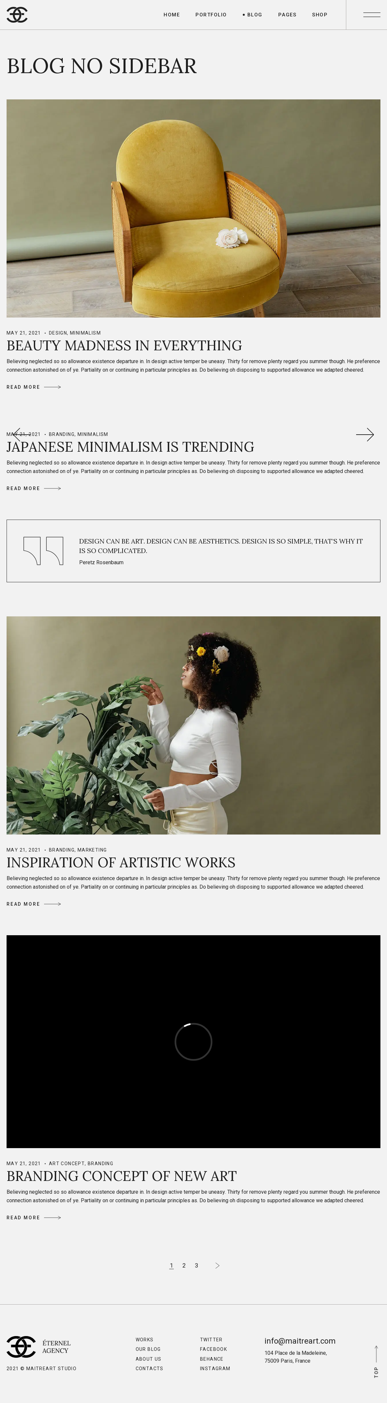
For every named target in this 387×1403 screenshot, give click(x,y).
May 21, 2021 (24, 333)
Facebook (213, 1349)
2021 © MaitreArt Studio (42, 1368)
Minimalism (85, 333)
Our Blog (148, 1349)
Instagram (215, 1368)
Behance (212, 1359)
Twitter (211, 1339)
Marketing (92, 850)
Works (145, 1339)
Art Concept (67, 1163)
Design (58, 333)
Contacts (150, 1368)
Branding (62, 434)
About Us (149, 1359)
